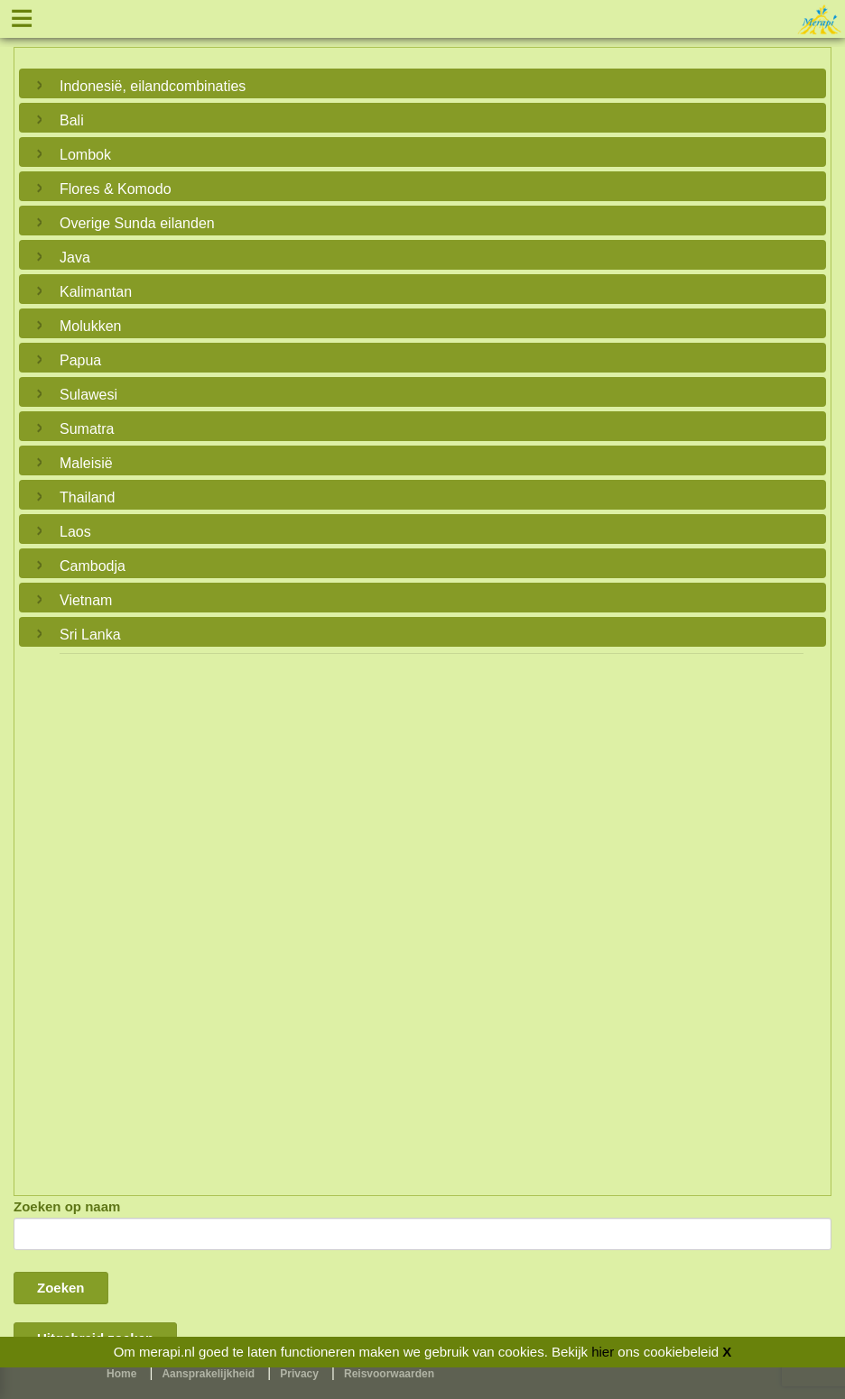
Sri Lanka (90, 634)
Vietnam (86, 600)
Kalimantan (96, 291)
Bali (72, 120)
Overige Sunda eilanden (137, 223)
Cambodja (92, 566)
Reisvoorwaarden (389, 1373)
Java (75, 257)
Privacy (299, 1373)
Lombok (85, 154)
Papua (80, 360)
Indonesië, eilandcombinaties (153, 86)
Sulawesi (88, 394)
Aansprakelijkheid (208, 1373)
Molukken (90, 326)
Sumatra (87, 429)
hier (602, 1351)
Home (121, 1373)
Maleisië (86, 463)
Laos (75, 531)
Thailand (87, 497)
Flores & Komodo (116, 189)
